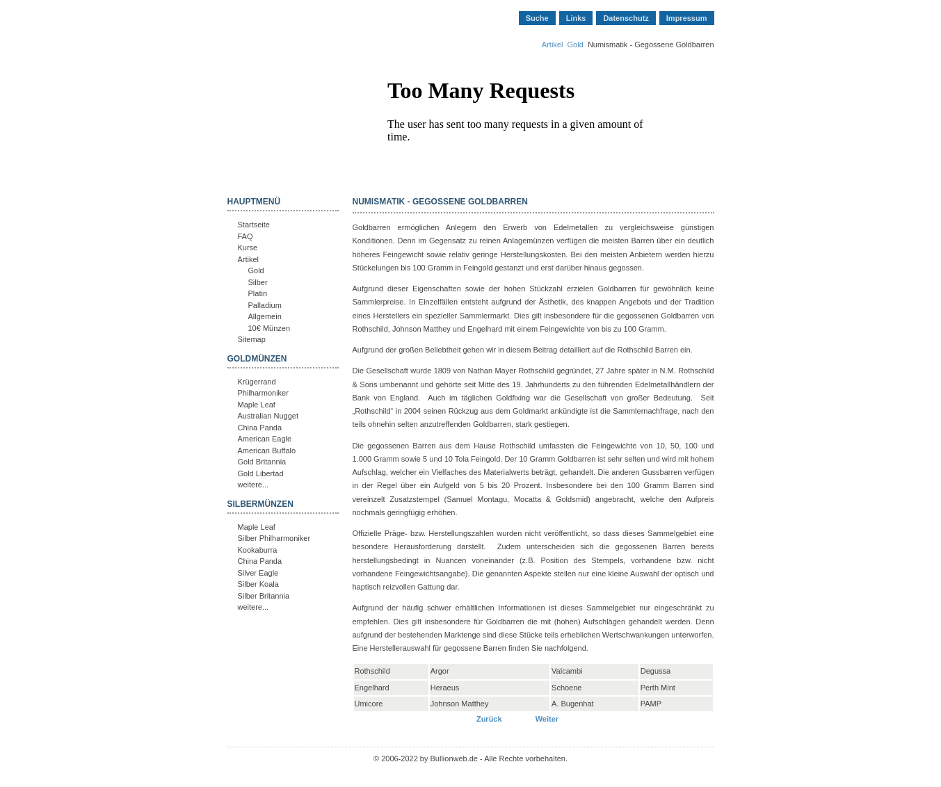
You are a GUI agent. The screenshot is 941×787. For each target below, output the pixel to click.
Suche (537, 18)
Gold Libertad (261, 473)
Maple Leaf (256, 404)
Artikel (552, 44)
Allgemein (265, 316)
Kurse (248, 247)
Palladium (265, 305)
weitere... (253, 484)
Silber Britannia (264, 596)
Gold (576, 44)
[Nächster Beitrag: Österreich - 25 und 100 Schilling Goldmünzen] (547, 719)
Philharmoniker (263, 393)
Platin (258, 293)
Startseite (254, 224)
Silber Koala (258, 584)
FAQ (245, 236)
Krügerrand (257, 382)
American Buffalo (267, 450)
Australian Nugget (268, 416)
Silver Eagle (258, 573)
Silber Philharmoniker (274, 538)
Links (576, 18)
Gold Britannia (262, 461)
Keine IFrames (524, 141)
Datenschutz (625, 18)
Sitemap (252, 339)
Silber (258, 282)
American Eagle (265, 439)
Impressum (686, 18)
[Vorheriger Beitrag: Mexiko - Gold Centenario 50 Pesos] (490, 719)
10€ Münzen (269, 328)
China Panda (260, 427)
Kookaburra (258, 550)
